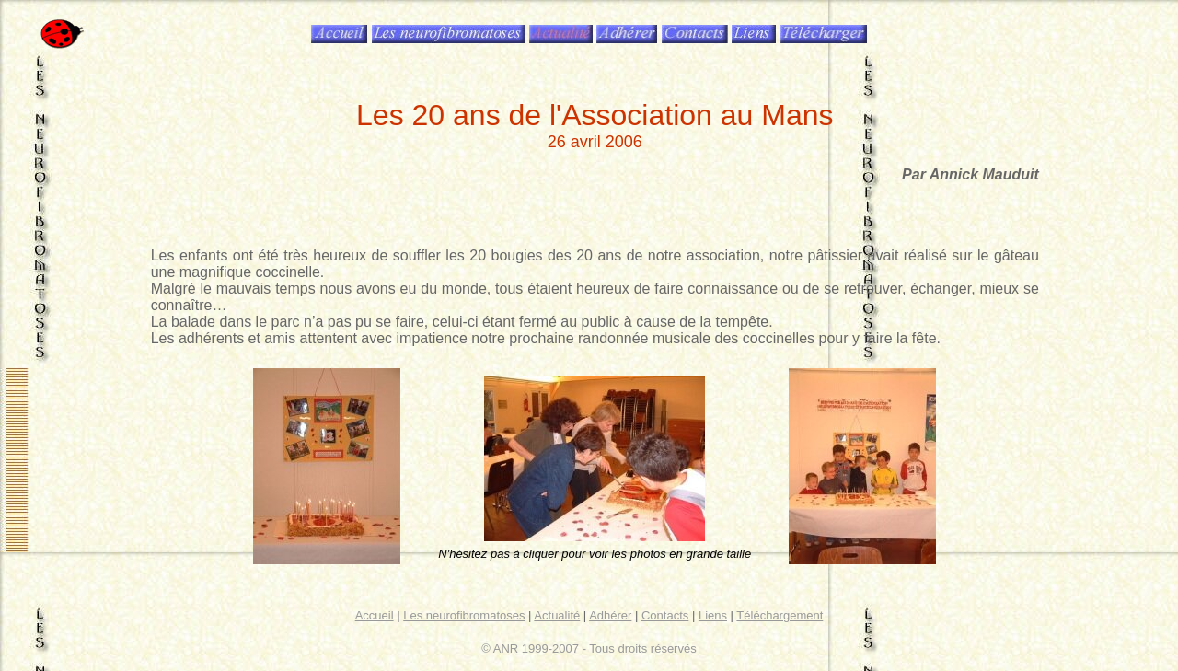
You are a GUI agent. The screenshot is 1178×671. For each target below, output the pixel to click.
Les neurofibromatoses (464, 615)
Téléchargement (779, 615)
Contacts (664, 615)
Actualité (557, 615)
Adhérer (610, 615)
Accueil (374, 615)
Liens (713, 615)
